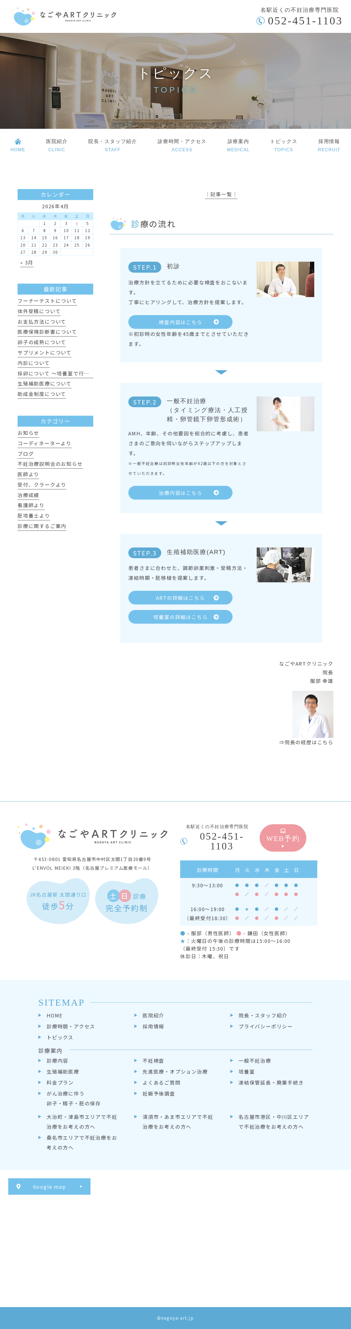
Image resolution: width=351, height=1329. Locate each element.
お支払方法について (42, 321)
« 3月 (26, 262)
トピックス (60, 1037)
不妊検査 (153, 1060)
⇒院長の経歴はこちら (306, 742)
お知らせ (28, 432)
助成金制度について (42, 393)
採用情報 (153, 1026)
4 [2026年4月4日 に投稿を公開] (77, 223)
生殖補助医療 (63, 1071)
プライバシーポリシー (266, 1026)
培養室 (247, 1071)
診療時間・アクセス (71, 1026)
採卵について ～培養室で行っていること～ (70, 373)
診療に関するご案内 (42, 525)
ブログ (26, 453)
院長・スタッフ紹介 (263, 1015)
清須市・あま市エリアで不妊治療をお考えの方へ (178, 1121)
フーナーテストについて (47, 300)
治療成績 (28, 494)
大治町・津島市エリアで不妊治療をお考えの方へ (82, 1121)
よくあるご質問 (162, 1082)
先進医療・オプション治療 (175, 1071)
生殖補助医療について (45, 383)
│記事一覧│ (221, 194)
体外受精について (39, 311)
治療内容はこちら (180, 492)
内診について (34, 362)
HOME (55, 1015)
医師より (28, 474)
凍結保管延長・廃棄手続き (271, 1082)
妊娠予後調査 (159, 1093)
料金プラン (60, 1082)
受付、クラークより (42, 484)
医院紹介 (153, 1015)
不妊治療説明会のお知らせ (50, 463)
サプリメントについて (45, 352)
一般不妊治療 (255, 1060)
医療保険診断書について (47, 331)
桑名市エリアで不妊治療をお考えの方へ (82, 1142)
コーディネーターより (45, 443)
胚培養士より (34, 515)
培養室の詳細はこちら (180, 616)
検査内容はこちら (180, 322)
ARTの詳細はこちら (180, 597)
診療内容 (57, 1060)
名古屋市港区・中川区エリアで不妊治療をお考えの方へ (274, 1121)
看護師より (31, 505)
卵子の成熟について (42, 342)
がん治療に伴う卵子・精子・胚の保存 (74, 1098)
